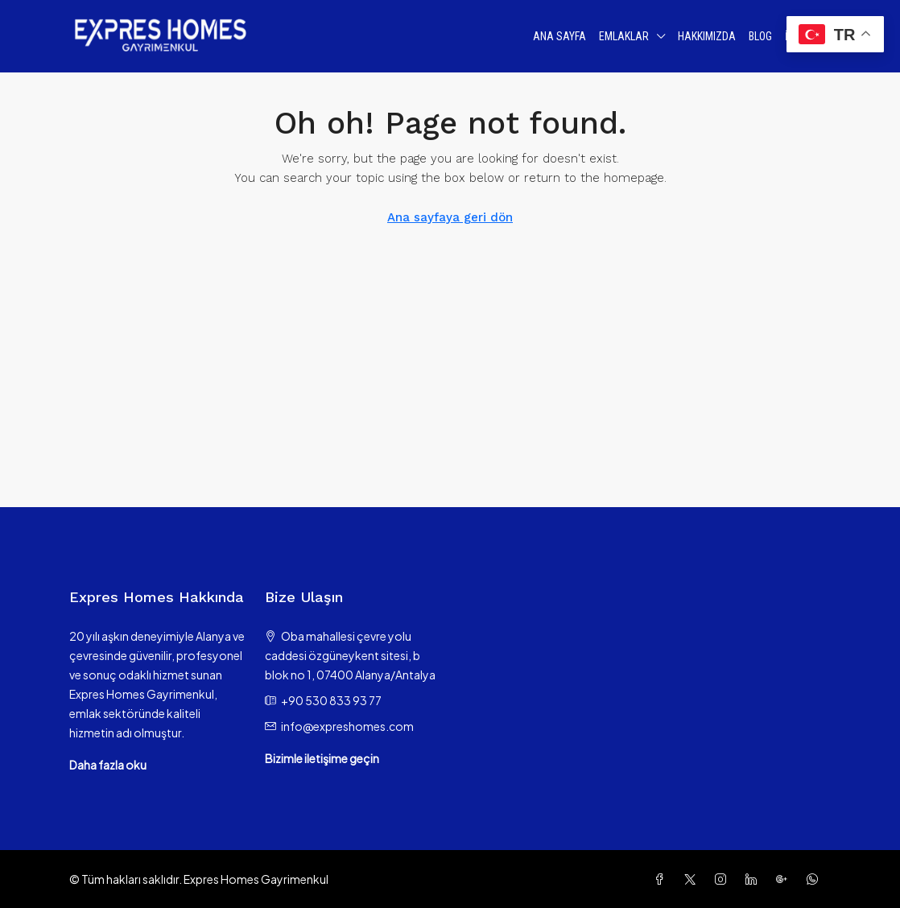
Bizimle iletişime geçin (322, 758)
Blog (760, 36)
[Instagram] (724, 879)
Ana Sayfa (559, 36)
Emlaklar (624, 36)
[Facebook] (662, 879)
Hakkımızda (707, 36)
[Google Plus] (785, 879)
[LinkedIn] (754, 879)
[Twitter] (693, 879)
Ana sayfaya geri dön (450, 217)
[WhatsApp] (815, 879)
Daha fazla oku (108, 764)
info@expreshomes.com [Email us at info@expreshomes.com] (347, 726)
